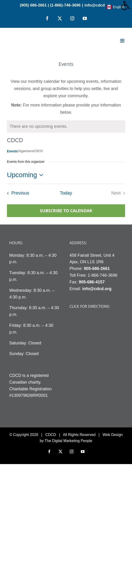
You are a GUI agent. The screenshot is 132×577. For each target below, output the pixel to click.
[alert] (38, 126)
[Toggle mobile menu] (122, 40)
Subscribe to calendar (66, 210)
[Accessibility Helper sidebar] (126, 5)
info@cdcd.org (98, 5)
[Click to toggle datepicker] (26, 175)
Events (12, 151)
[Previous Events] (16, 193)
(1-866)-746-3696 (65, 5)
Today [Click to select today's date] (66, 193)
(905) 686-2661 (33, 5)
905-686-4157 (92, 282)
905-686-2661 (97, 268)
